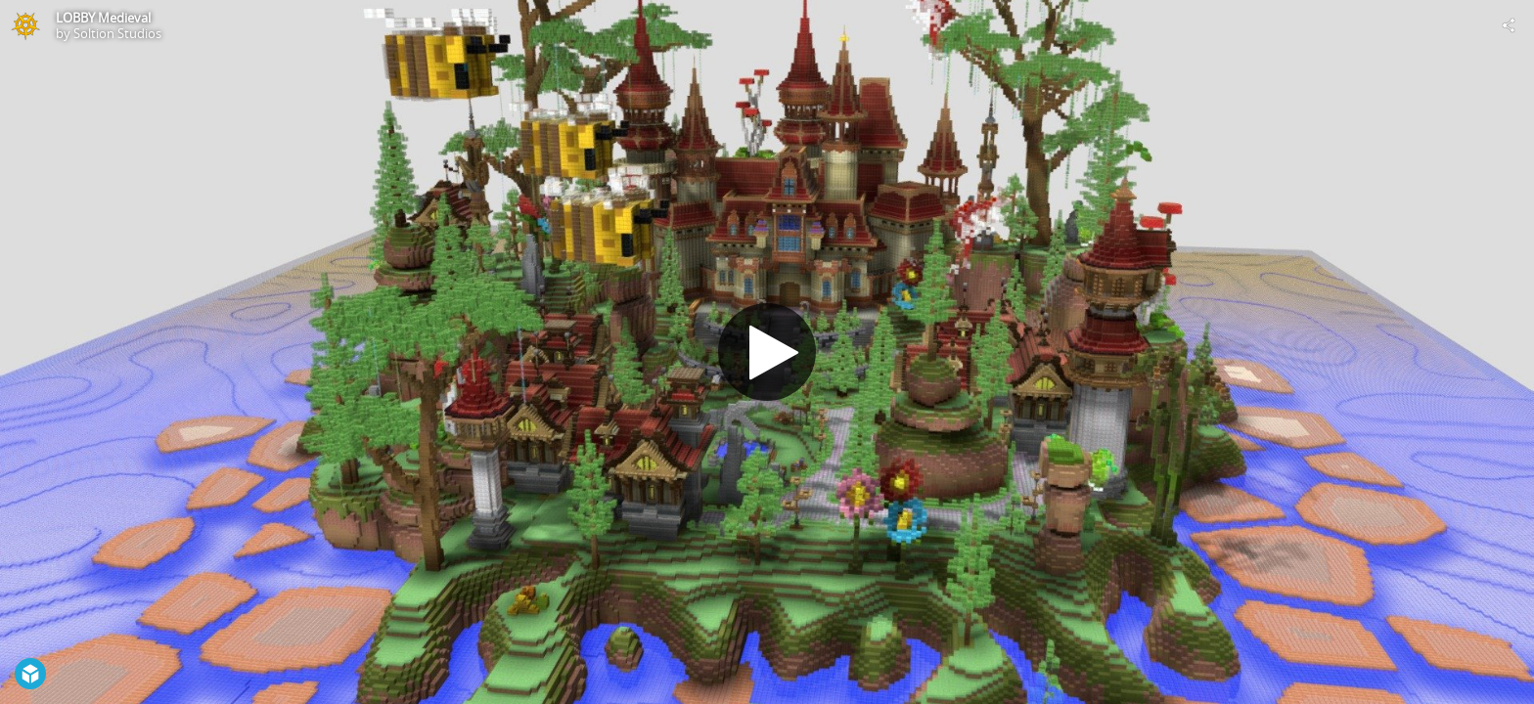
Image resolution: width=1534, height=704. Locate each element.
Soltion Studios (117, 33)
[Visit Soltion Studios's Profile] (25, 25)
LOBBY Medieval (103, 17)
